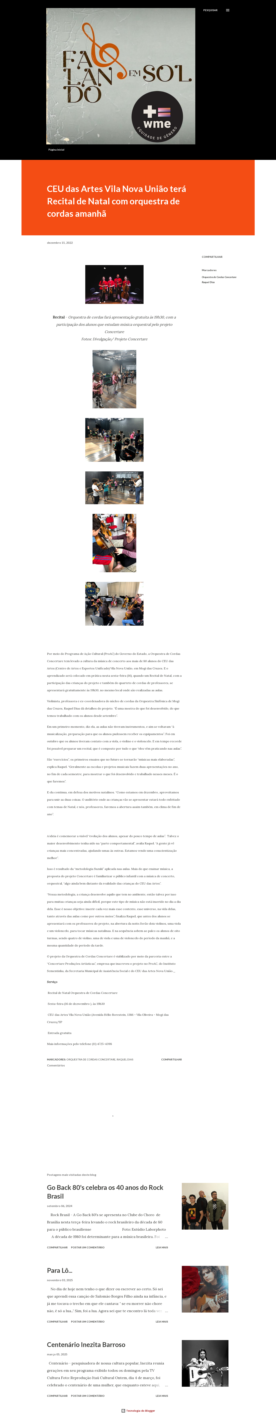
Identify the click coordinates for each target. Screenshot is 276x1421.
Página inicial (56, 149)
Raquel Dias (208, 282)
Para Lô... (59, 1270)
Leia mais (162, 1247)
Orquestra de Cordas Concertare (219, 277)
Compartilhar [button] (212, 256)
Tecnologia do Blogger (138, 1410)
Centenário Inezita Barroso (86, 1344)
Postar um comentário (88, 1247)
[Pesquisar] (210, 10)
